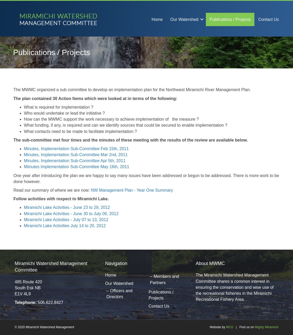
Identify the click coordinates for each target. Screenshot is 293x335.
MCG (229, 327)
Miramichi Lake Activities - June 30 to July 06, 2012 (71, 213)
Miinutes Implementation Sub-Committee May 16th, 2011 (76, 166)
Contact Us (268, 19)
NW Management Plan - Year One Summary (132, 190)
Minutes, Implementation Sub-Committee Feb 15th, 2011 (76, 148)
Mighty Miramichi (266, 327)
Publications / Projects (230, 19)
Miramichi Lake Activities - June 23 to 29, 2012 (67, 207)
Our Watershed (184, 19)
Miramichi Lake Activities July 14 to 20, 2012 (65, 226)
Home (157, 19)
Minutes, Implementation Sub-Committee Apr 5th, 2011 (75, 160)
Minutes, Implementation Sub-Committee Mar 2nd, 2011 (76, 154)
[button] (202, 19)
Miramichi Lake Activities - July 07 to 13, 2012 (66, 220)
